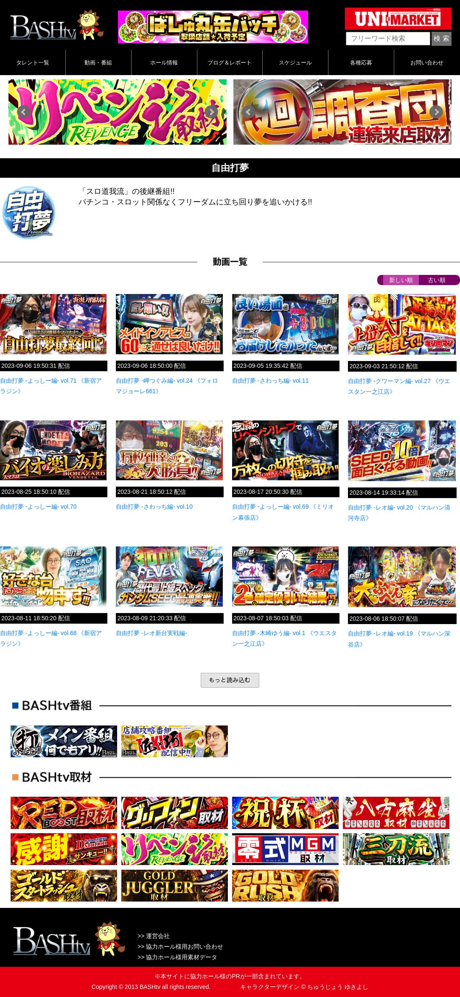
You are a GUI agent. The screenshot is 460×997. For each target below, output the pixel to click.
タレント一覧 (32, 62)
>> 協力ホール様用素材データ (177, 957)
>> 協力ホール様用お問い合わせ (180, 946)
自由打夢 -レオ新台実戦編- (151, 633)
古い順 (437, 280)
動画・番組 (98, 62)
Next (211, 112)
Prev (24, 112)
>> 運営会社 (153, 936)
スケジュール (295, 62)
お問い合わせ (426, 62)
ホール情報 (164, 62)
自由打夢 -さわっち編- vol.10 (154, 506)
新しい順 (401, 280)
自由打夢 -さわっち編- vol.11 (270, 380)
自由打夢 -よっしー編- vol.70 (38, 506)
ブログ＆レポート (230, 62)
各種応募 (361, 62)
